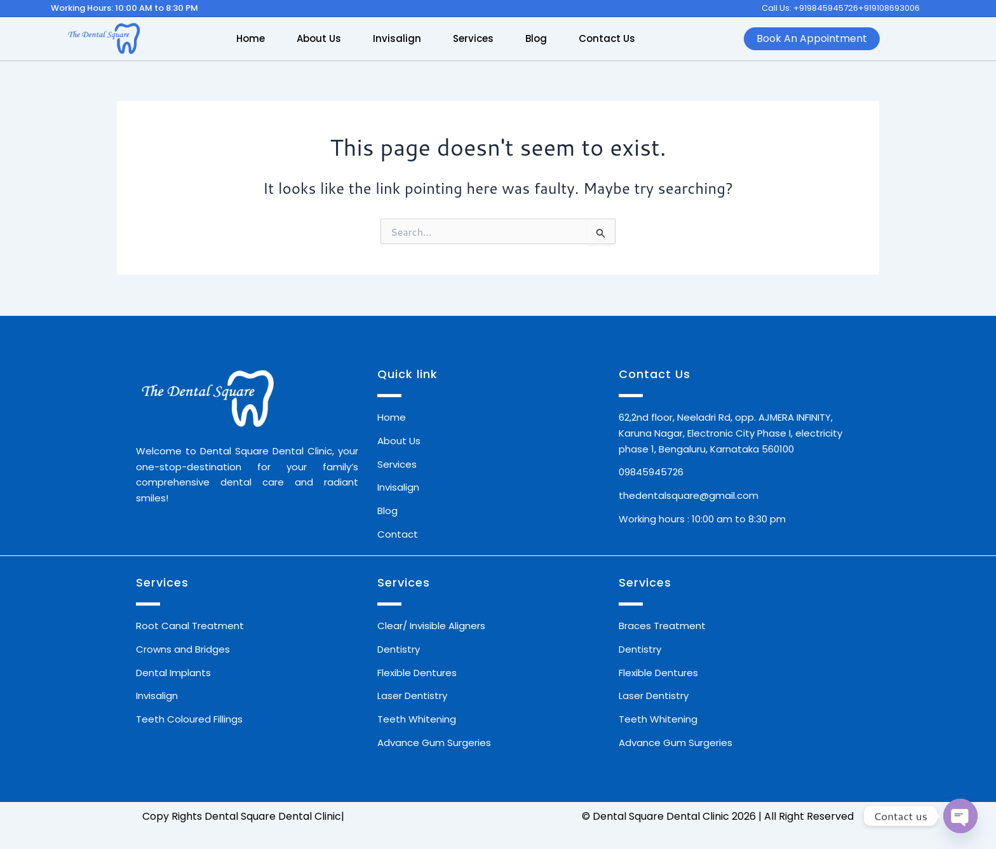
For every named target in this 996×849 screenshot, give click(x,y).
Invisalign (397, 38)
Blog (536, 38)
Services (473, 38)
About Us (319, 38)
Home (250, 38)
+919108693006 (889, 8)
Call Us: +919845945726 (810, 8)
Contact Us (607, 38)
